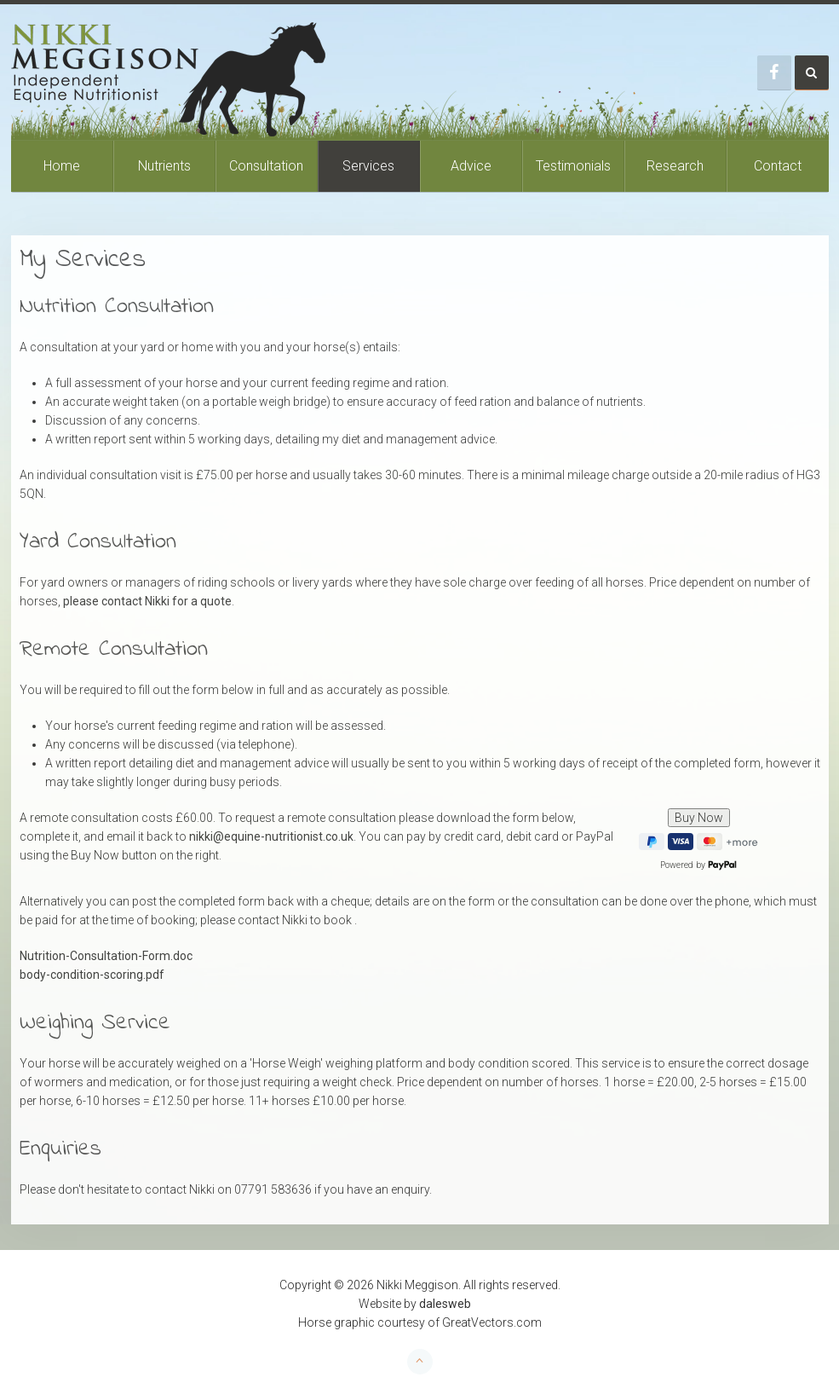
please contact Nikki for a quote (147, 601)
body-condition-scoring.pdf (92, 974)
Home (61, 166)
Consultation (266, 166)
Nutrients (164, 166)
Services (368, 166)
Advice (471, 166)
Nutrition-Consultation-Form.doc (106, 956)
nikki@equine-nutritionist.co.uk (271, 836)
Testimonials (573, 166)
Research (675, 166)
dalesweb (445, 1304)
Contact (778, 166)
